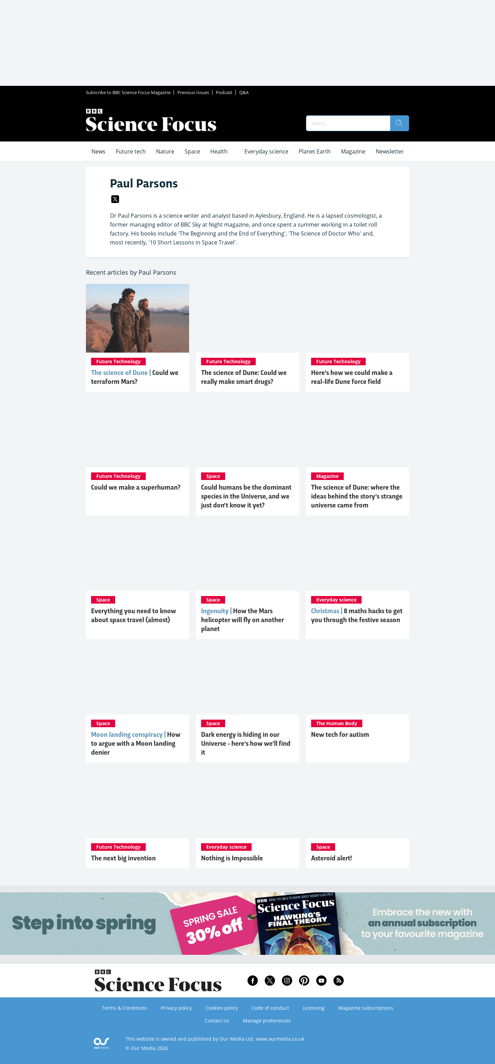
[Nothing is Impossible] (247, 803)
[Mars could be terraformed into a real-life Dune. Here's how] (137, 318)
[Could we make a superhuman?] (137, 433)
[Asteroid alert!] (357, 803)
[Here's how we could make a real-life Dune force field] (357, 318)
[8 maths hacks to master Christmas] (357, 556)
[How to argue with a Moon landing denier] (137, 680)
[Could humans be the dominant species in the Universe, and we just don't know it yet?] (247, 433)
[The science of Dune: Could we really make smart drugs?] (247, 318)
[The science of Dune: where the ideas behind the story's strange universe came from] (357, 433)
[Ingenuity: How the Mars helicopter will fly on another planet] (247, 556)
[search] (399, 123)
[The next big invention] (137, 803)
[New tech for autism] (357, 680)
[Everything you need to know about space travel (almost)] (137, 556)
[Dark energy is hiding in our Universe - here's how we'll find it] (247, 680)
